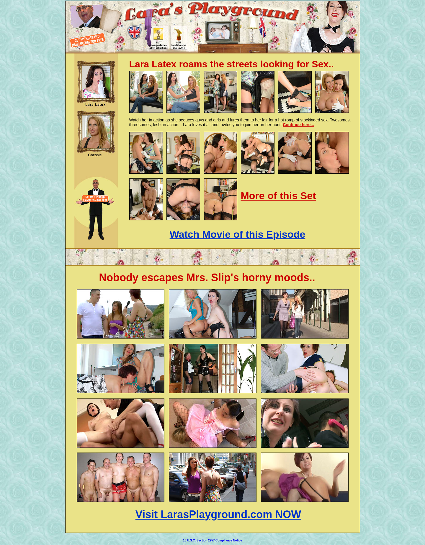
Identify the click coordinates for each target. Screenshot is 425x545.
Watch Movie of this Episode (237, 234)
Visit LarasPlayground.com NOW (218, 514)
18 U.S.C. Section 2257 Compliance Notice (212, 540)
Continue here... (298, 124)
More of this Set (278, 195)
